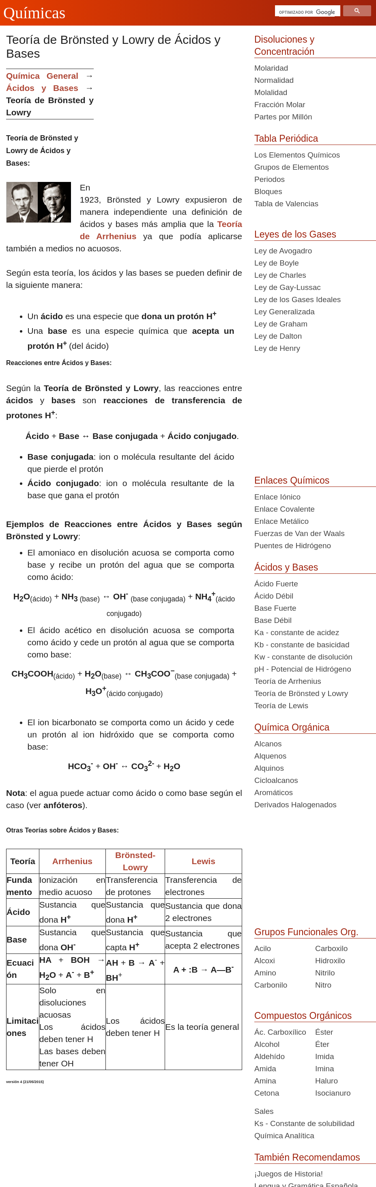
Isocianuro (333, 1093)
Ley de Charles (280, 275)
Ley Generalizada (284, 311)
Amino (265, 973)
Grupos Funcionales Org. (306, 932)
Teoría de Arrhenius (287, 681)
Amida (265, 1068)
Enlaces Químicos (291, 480)
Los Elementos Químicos (297, 155)
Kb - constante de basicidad (302, 644)
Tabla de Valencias (286, 203)
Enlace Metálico (281, 521)
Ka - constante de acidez (296, 632)
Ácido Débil (273, 596)
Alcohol (266, 1044)
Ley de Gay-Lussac (287, 287)
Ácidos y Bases (286, 567)
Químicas (34, 13)
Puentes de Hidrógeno (292, 545)
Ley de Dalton (278, 336)
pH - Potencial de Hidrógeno (302, 669)
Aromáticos (273, 792)
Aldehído (269, 1056)
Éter (322, 1044)
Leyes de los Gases (295, 234)
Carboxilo (331, 948)
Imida (324, 1056)
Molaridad (271, 68)
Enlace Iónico (277, 497)
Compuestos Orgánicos (303, 1015)
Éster (324, 1032)
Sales (264, 1111)
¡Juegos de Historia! (288, 1174)
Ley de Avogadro (283, 250)
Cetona (266, 1093)
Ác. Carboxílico (280, 1032)
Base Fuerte (275, 608)
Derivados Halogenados (295, 804)
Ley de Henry (277, 348)
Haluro (326, 1081)
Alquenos (270, 756)
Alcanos (268, 743)
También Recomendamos (307, 1157)
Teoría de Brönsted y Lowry (301, 693)
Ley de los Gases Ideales (297, 299)
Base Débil (273, 620)
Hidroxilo (330, 960)
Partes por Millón (283, 116)
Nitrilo (325, 973)
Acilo (262, 948)
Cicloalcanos (276, 780)
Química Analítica (284, 1135)
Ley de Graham (280, 324)
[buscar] (307, 12)
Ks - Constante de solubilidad (304, 1123)
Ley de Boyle (276, 263)
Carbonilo (270, 985)
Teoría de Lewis (281, 705)
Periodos (269, 179)
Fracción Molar (279, 104)
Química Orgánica (291, 727)
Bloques (268, 191)
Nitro (323, 985)
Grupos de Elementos (291, 167)
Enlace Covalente (284, 509)
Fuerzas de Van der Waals (299, 533)
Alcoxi (264, 960)
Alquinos (269, 768)
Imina (324, 1068)
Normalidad (274, 80)
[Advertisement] (171, 125)
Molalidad (270, 92)
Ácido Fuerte (276, 583)
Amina (265, 1081)
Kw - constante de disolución (303, 657)
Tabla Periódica (286, 138)
